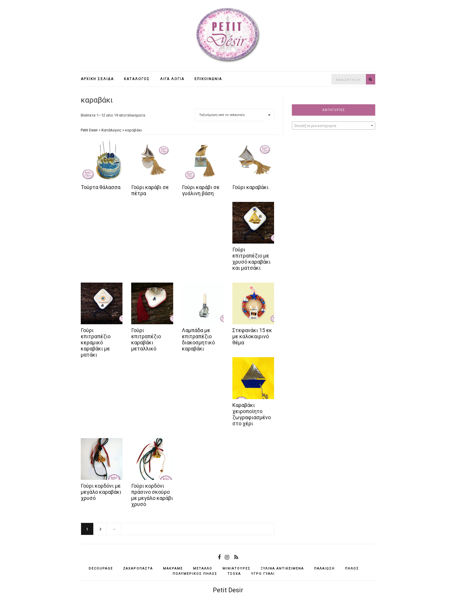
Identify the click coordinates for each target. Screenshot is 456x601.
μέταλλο (202, 568)
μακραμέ (173, 568)
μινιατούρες (236, 568)
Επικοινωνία (208, 79)
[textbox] (333, 126)
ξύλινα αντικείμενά (282, 568)
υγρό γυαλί (263, 574)
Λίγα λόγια (172, 79)
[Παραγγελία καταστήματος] (234, 115)
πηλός (352, 568)
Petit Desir (228, 590)
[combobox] (333, 125)
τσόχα (234, 574)
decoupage (101, 568)
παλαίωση (324, 568)
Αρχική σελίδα (97, 79)
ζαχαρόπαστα (138, 568)
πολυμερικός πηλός (195, 574)
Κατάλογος (137, 79)
